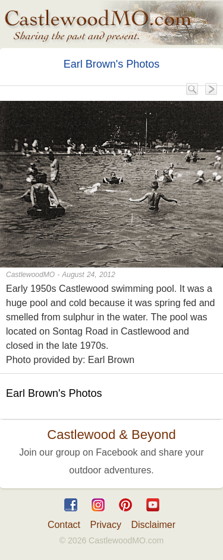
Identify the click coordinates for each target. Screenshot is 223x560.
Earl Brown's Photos (112, 64)
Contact (64, 525)
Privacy (105, 525)
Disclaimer (153, 525)
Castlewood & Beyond (111, 434)
